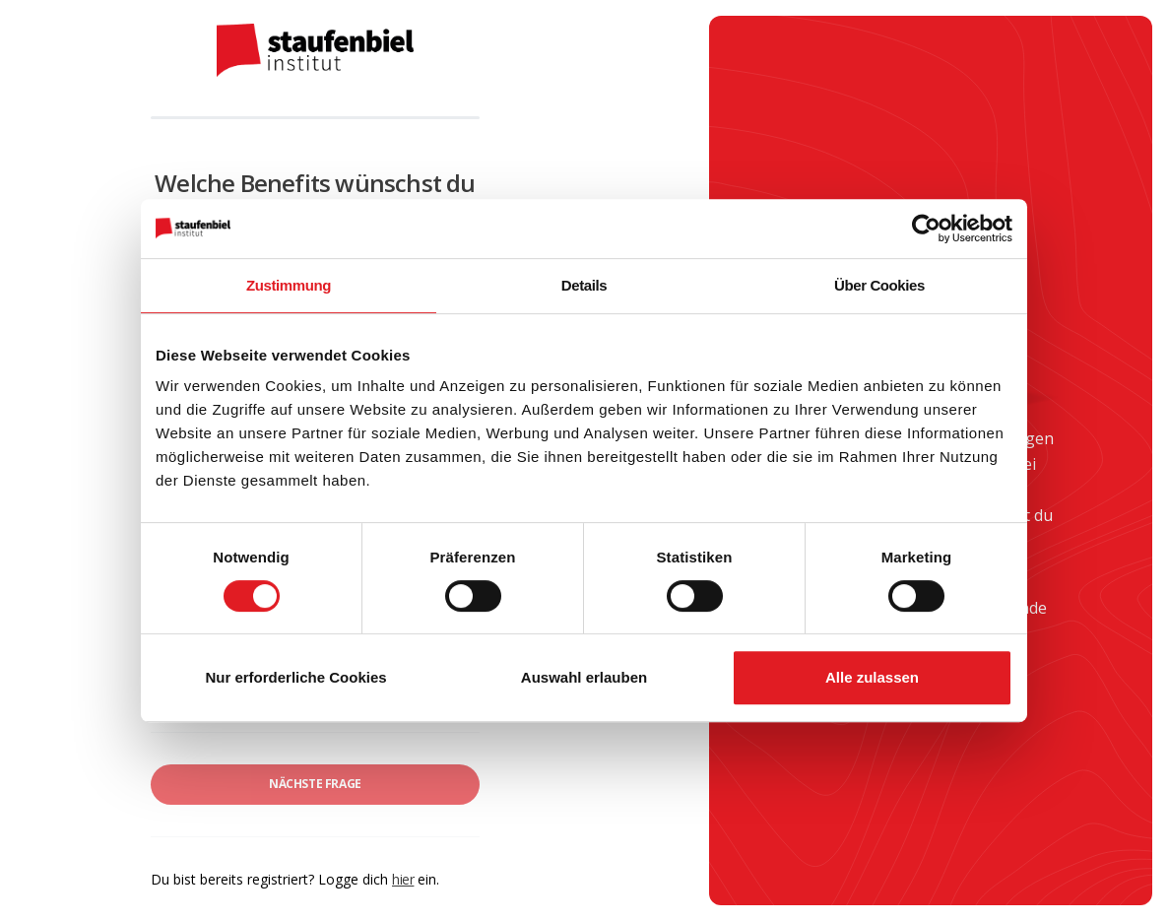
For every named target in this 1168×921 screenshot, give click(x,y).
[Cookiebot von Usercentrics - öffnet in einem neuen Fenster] (926, 228)
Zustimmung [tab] (288, 285)
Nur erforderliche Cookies (295, 677)
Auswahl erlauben (584, 677)
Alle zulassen (872, 677)
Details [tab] (584, 285)
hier (403, 879)
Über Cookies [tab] (879, 285)
